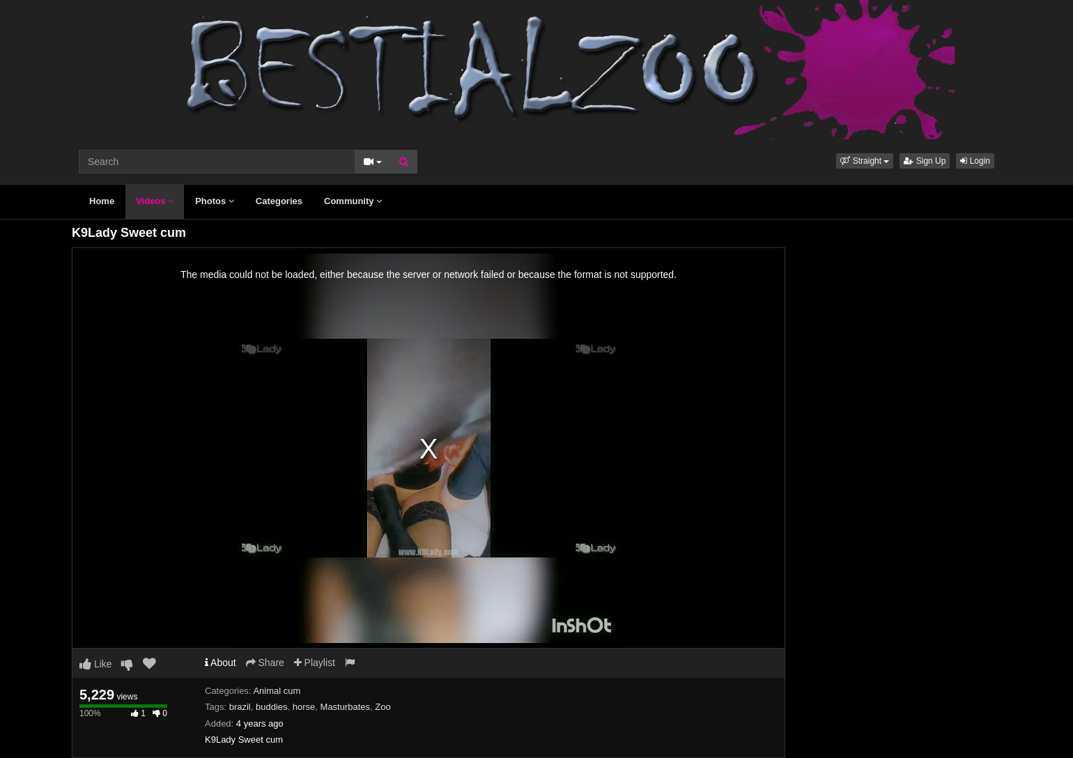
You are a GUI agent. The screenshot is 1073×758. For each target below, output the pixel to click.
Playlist (314, 662)
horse (304, 707)
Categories (279, 201)
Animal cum (276, 691)
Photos (214, 201)
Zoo (382, 707)
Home (101, 201)
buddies (272, 707)
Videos (154, 201)
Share (265, 662)
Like (95, 664)
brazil (240, 707)
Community (353, 201)
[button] (864, 161)
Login (975, 161)
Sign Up (924, 161)
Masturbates (346, 707)
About (220, 662)
